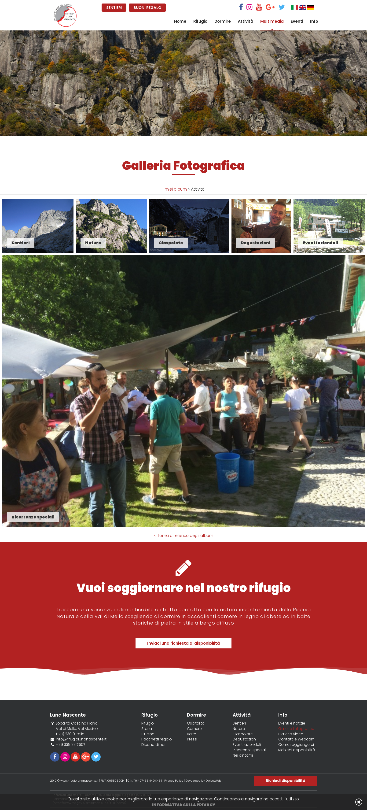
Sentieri (239, 723)
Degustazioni (245, 739)
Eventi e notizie (291, 723)
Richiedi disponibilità (296, 750)
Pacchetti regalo (156, 739)
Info (314, 21)
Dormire (222, 21)
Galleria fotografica (296, 728)
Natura (239, 728)
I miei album (174, 189)
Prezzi (192, 739)
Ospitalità (196, 723)
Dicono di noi (153, 744)
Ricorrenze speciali (249, 750)
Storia (146, 728)
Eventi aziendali (247, 744)
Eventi (297, 21)
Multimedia (272, 21)
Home (180, 21)
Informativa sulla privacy (183, 805)
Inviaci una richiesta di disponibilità (183, 643)
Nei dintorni (243, 755)
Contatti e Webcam (296, 739)
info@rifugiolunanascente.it (81, 739)
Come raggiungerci (296, 744)
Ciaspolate (243, 734)
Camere (194, 728)
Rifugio (200, 21)
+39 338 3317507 (70, 744)
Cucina (147, 734)
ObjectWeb (213, 781)
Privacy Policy (173, 781)
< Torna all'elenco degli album (183, 535)
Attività (245, 21)
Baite (191, 734)
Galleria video (290, 734)
